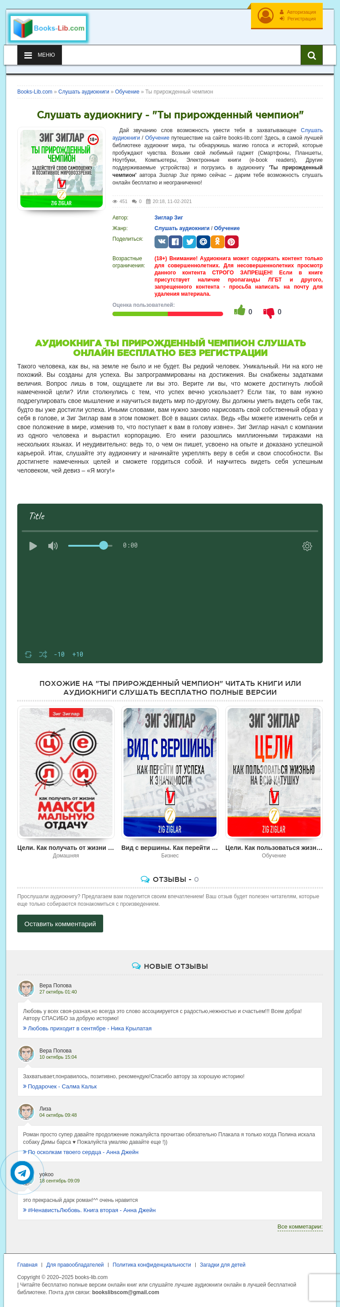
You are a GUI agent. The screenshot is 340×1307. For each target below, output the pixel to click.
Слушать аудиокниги (182, 228)
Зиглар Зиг (169, 218)
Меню (39, 55)
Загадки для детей (223, 1265)
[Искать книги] (312, 55)
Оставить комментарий (60, 923)
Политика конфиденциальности (152, 1265)
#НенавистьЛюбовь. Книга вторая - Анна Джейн (89, 1210)
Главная (27, 1265)
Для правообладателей (75, 1265)
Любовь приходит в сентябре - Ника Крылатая (87, 1028)
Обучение (157, 138)
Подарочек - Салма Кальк (60, 1086)
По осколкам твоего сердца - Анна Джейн (81, 1152)
